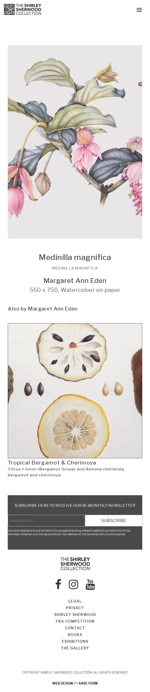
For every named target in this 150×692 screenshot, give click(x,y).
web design (62, 683)
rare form (88, 683)
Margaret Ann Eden (75, 280)
